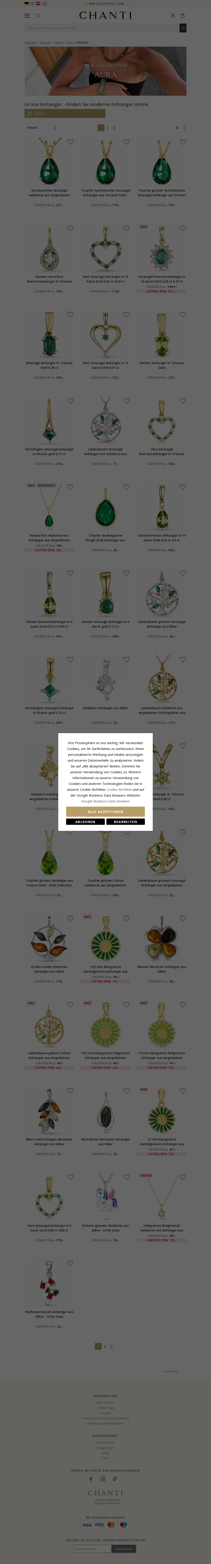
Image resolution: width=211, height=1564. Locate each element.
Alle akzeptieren (105, 811)
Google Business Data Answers (105, 801)
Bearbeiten (125, 821)
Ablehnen (85, 821)
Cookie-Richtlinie (119, 789)
